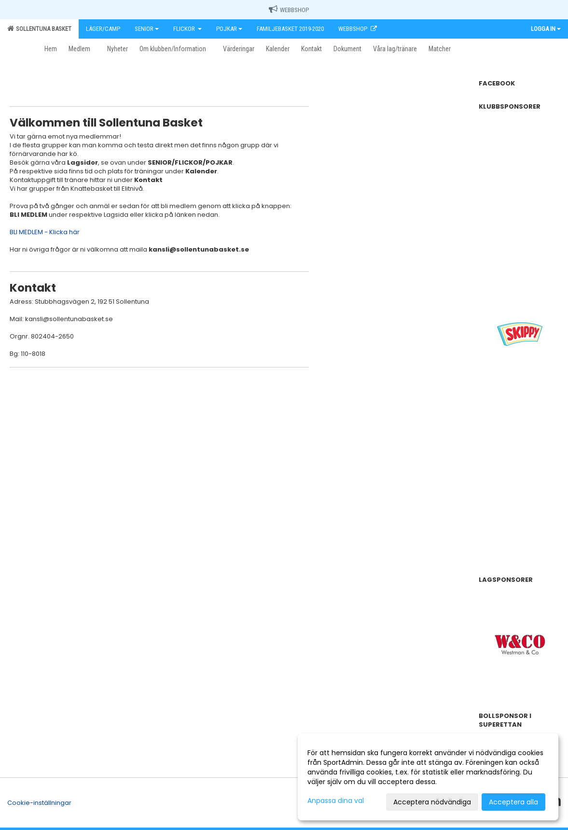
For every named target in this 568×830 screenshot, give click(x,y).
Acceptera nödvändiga (432, 802)
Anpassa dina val (335, 800)
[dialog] (428, 776)
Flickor (187, 28)
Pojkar (229, 28)
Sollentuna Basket (39, 28)
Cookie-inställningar (39, 802)
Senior (147, 28)
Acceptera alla (513, 802)
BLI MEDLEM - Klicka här (45, 232)
